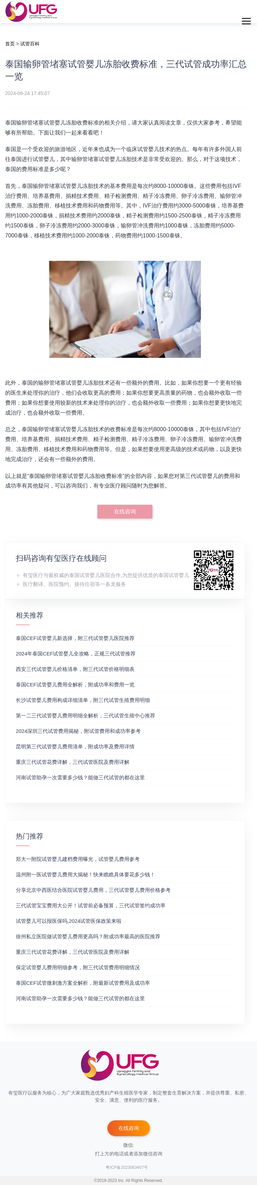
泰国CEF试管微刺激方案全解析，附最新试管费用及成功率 (83, 983)
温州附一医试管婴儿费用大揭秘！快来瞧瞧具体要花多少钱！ (85, 874)
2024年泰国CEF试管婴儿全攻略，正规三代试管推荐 (76, 653)
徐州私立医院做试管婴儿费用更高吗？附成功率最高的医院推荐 (88, 936)
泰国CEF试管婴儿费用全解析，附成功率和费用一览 (75, 684)
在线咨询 (125, 511)
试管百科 (30, 43)
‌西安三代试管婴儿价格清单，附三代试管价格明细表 (75, 669)
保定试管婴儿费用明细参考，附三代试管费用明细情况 (78, 967)
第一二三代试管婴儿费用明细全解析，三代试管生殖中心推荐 (85, 715)
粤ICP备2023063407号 (127, 1167)
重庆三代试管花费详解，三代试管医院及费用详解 (72, 762)
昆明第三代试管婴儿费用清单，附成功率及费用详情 (75, 746)
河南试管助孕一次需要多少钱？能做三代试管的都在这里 (80, 777)
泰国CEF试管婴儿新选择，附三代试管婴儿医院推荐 (75, 638)
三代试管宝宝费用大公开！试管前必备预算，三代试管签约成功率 (90, 905)
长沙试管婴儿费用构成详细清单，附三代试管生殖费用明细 (83, 700)
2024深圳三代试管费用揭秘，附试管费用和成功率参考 (78, 731)
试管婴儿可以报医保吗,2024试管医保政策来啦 (69, 921)
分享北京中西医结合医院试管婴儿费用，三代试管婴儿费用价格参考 (93, 890)
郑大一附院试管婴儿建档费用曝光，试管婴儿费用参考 (78, 859)
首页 (10, 43)
